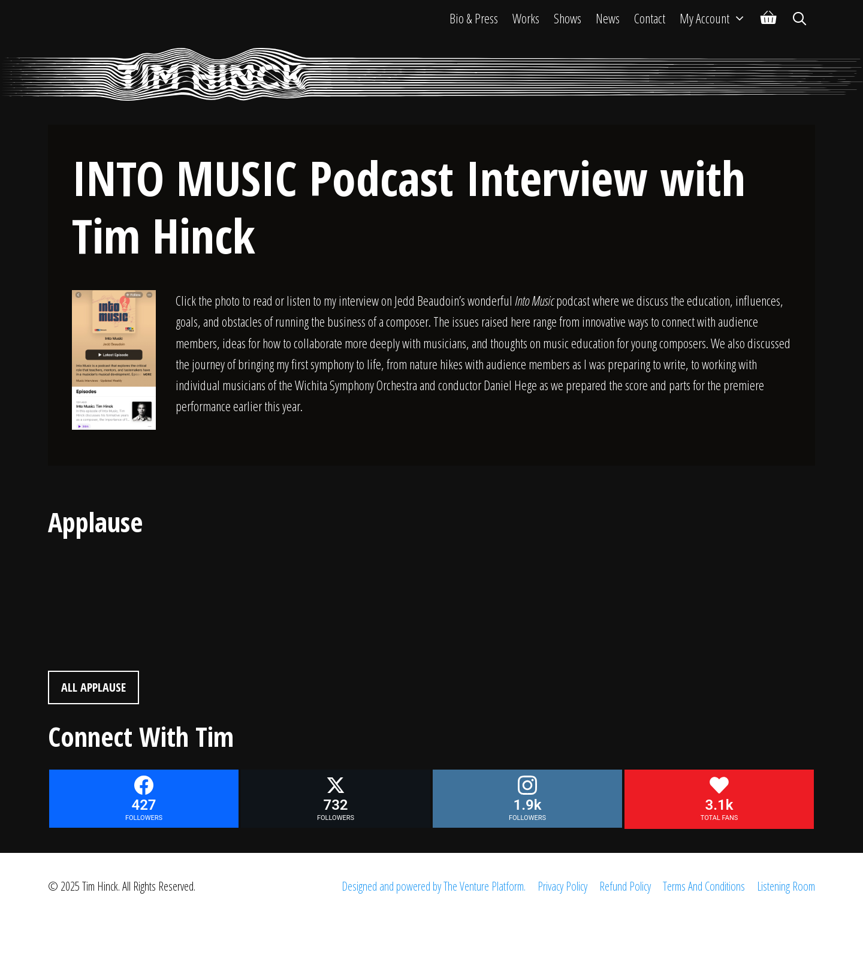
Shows (567, 18)
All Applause (93, 687)
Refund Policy (625, 886)
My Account (716, 18)
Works (525, 18)
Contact (649, 18)
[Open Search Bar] (799, 18)
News (608, 18)
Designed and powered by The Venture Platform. (434, 886)
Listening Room (786, 886)
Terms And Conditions (704, 886)
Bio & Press (473, 18)
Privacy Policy (562, 886)
